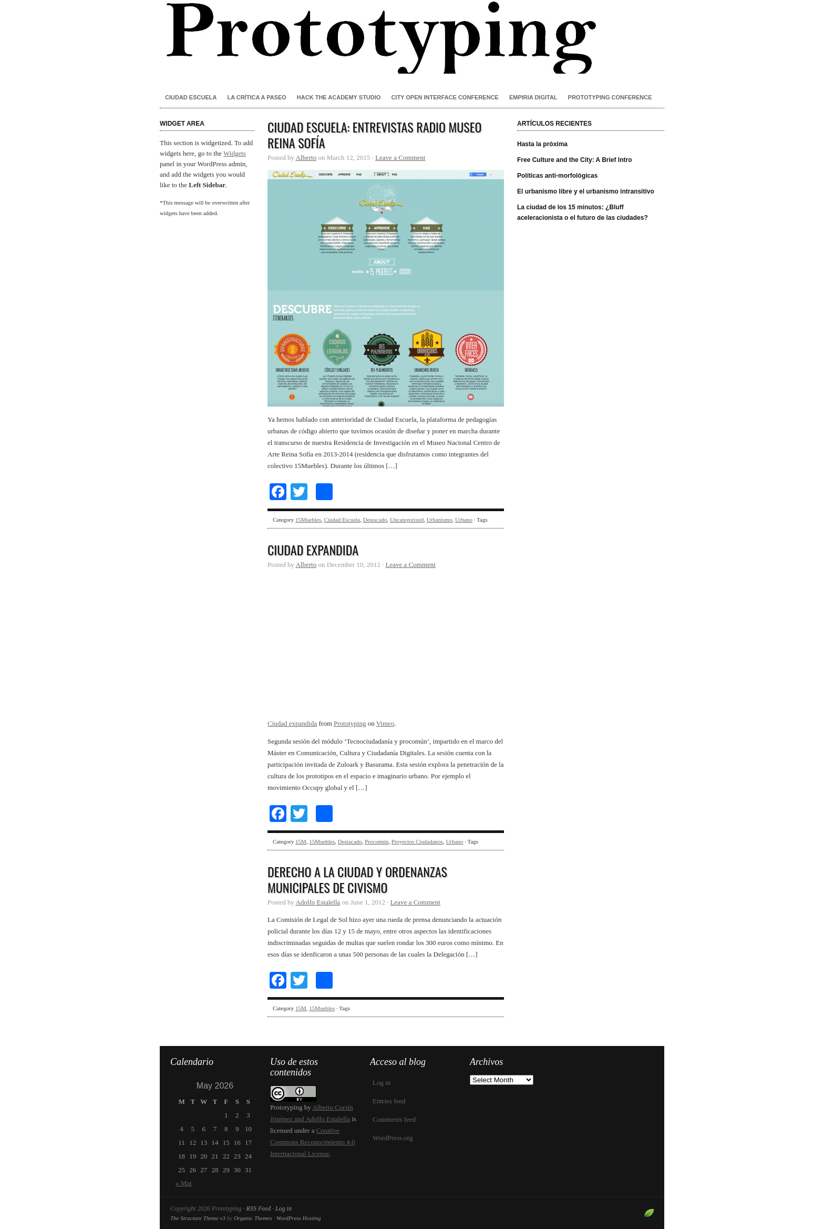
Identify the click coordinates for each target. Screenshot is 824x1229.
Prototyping (412, 37)
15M (300, 841)
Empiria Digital (533, 97)
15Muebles (308, 519)
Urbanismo (439, 519)
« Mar (184, 1183)
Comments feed (394, 1119)
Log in (381, 1082)
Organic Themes (253, 1218)
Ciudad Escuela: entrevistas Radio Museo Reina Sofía (374, 134)
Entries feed (389, 1101)
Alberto (305, 157)
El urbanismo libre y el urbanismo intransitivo (585, 191)
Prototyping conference (610, 97)
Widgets (234, 153)
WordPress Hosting (298, 1218)
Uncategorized (407, 519)
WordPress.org (393, 1138)
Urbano (463, 519)
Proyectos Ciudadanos (417, 841)
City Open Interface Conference (445, 97)
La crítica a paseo (256, 97)
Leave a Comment (400, 157)
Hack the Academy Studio (339, 97)
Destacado (375, 519)
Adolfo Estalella (317, 902)
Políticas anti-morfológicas (557, 175)
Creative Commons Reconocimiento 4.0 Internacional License (312, 1141)
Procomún (376, 841)
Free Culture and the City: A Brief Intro (574, 160)
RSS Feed (258, 1208)
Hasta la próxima (542, 144)
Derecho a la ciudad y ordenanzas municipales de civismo (357, 879)
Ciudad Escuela (191, 97)
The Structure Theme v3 (197, 1218)
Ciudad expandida (312, 549)
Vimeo (385, 723)
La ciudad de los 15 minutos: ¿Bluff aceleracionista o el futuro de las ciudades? (582, 212)
